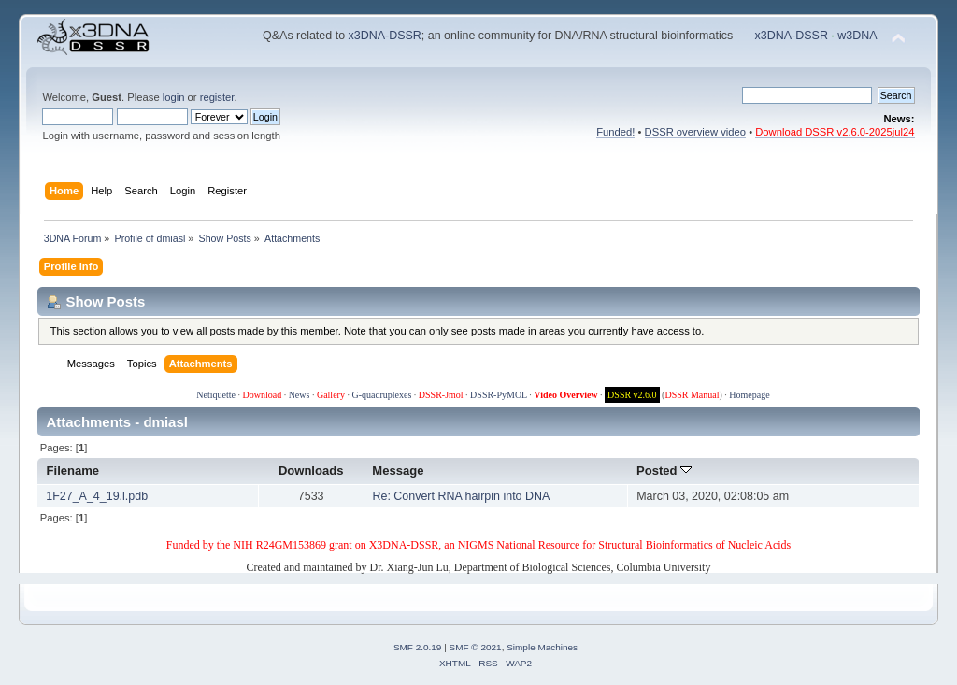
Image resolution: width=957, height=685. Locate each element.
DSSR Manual (691, 395)
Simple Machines (542, 647)
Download (261, 395)
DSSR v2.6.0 (632, 395)
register (217, 97)
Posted (664, 471)
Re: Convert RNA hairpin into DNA (461, 496)
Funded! (615, 131)
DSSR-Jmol (441, 395)
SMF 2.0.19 (417, 647)
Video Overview (565, 395)
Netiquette (216, 395)
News (299, 395)
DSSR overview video (696, 131)
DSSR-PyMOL (498, 395)
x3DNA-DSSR (385, 35)
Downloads (311, 471)
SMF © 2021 (476, 647)
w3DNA (857, 35)
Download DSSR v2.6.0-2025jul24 (834, 131)
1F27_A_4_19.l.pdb (97, 496)
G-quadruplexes (381, 395)
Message (397, 471)
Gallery (331, 395)
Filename (73, 471)
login (174, 97)
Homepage (749, 395)
